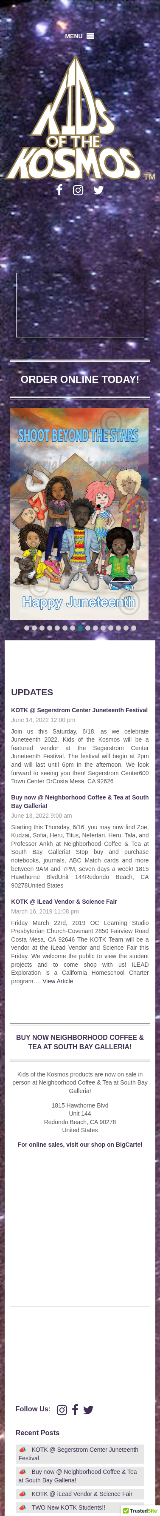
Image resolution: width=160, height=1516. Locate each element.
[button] (73, 36)
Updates (32, 692)
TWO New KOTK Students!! (69, 1507)
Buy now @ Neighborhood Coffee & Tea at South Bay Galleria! (78, 1476)
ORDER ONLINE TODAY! (79, 379)
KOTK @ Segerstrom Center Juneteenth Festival (79, 710)
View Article (57, 981)
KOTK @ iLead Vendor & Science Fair (64, 901)
